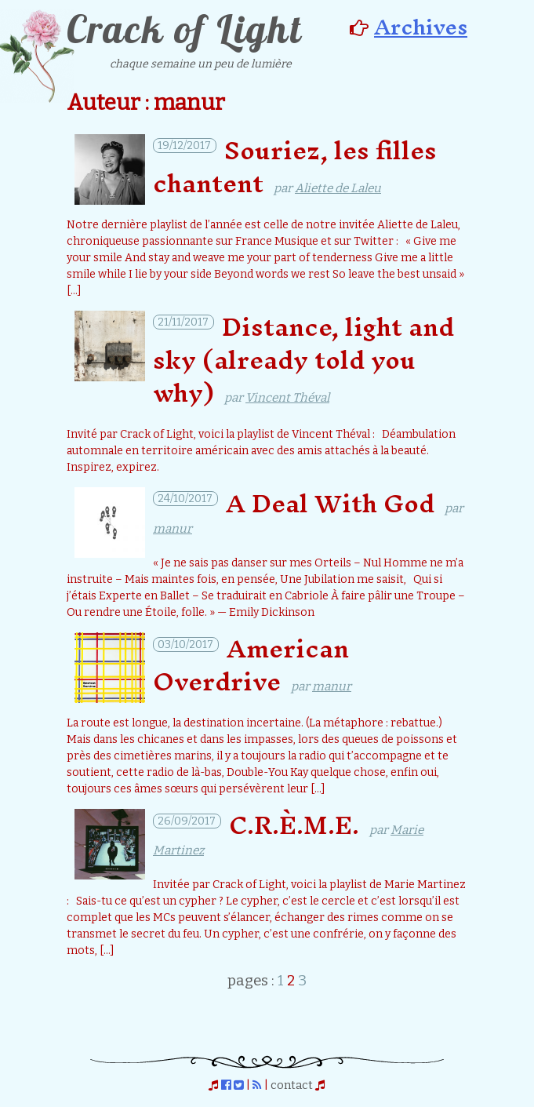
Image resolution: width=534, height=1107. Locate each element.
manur (172, 529)
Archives (420, 26)
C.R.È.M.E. (294, 825)
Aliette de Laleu (338, 188)
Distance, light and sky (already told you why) (303, 359)
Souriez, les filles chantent (295, 167)
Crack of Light (184, 29)
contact (292, 1085)
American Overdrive (251, 665)
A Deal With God (330, 503)
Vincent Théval (287, 398)
